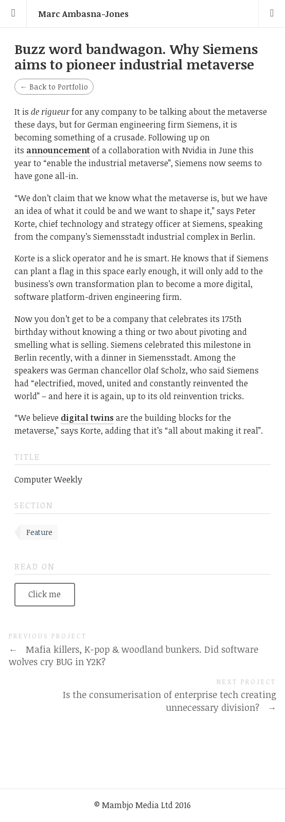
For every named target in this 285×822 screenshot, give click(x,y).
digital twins (87, 417)
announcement (58, 150)
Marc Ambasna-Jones (83, 14)
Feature (39, 532)
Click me (44, 594)
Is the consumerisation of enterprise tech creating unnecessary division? (169, 700)
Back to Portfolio (54, 87)
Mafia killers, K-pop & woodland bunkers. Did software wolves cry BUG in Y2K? (133, 655)
